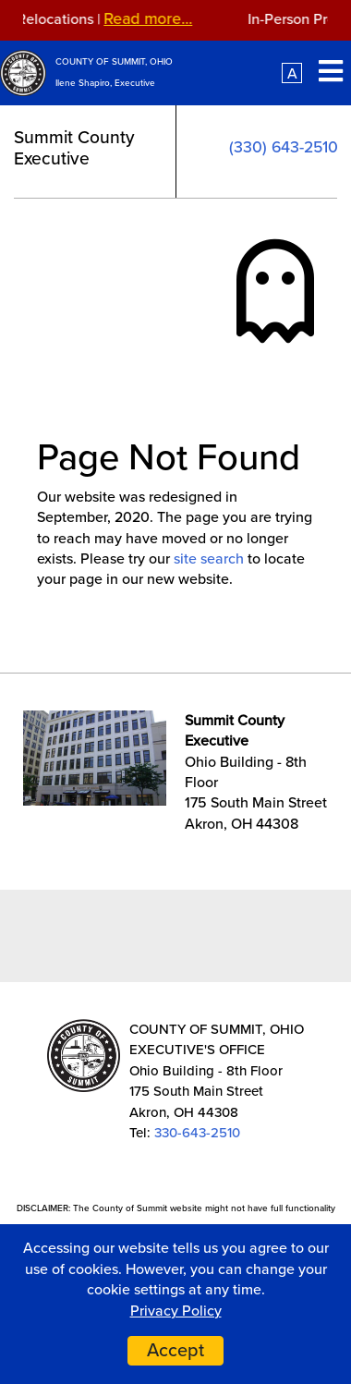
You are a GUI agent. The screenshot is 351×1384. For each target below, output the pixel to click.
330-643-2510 (197, 1132)
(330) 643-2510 (283, 147)
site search (209, 559)
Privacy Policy (176, 1311)
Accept (175, 1351)
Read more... (152, 19)
